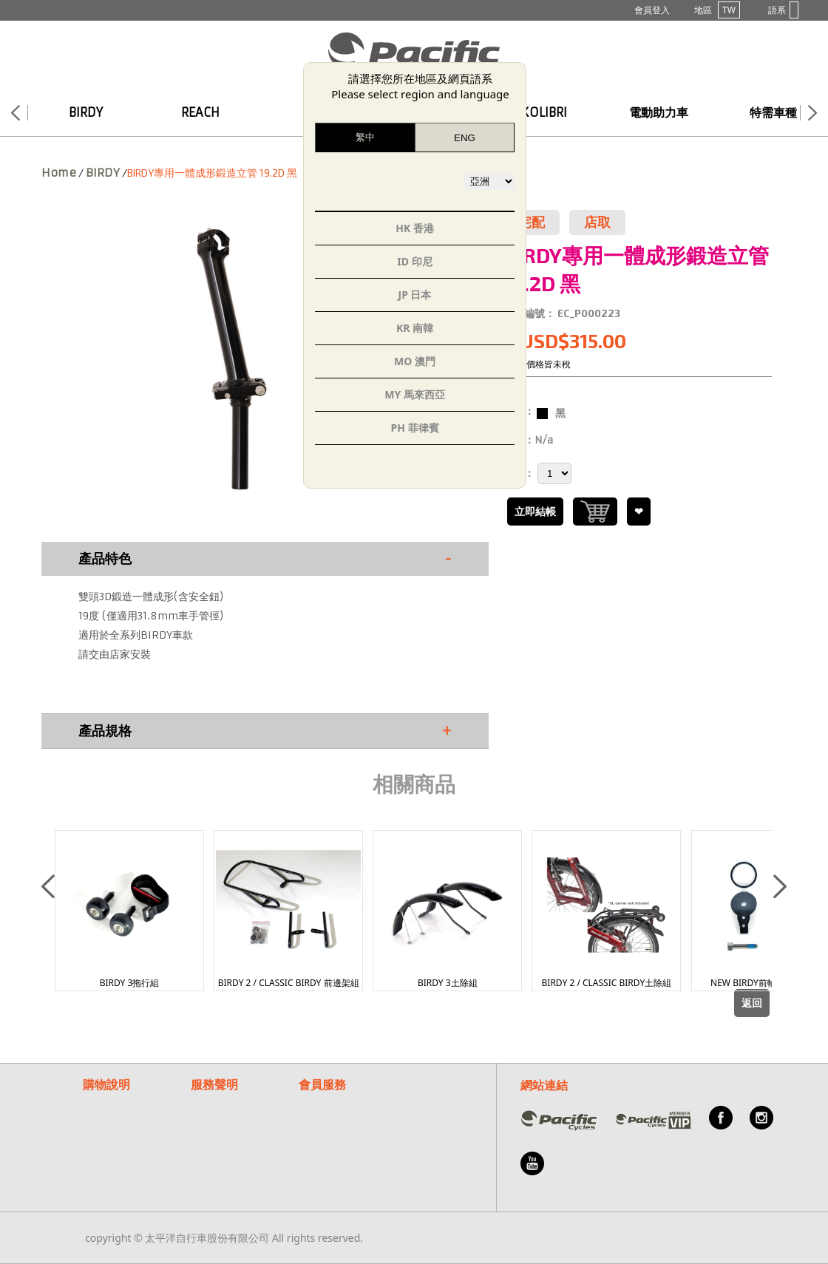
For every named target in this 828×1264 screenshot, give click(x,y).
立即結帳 (535, 511)
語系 (783, 9)
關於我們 (319, 1136)
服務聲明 (214, 1084)
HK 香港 (415, 228)
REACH (200, 112)
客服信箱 (319, 1118)
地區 (717, 9)
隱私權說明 (216, 1118)
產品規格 (265, 731)
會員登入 (652, 10)
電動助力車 (658, 112)
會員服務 (322, 1084)
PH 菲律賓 (414, 428)
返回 (752, 1003)
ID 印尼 (414, 261)
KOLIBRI (544, 112)
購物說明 (106, 1084)
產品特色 (265, 558)
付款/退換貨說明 (121, 1118)
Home (58, 173)
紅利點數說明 (114, 1136)
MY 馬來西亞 (414, 394)
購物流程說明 (114, 1101)
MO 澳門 (414, 361)
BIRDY (86, 112)
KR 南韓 (414, 328)
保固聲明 (211, 1101)
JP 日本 (415, 295)
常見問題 (319, 1101)
